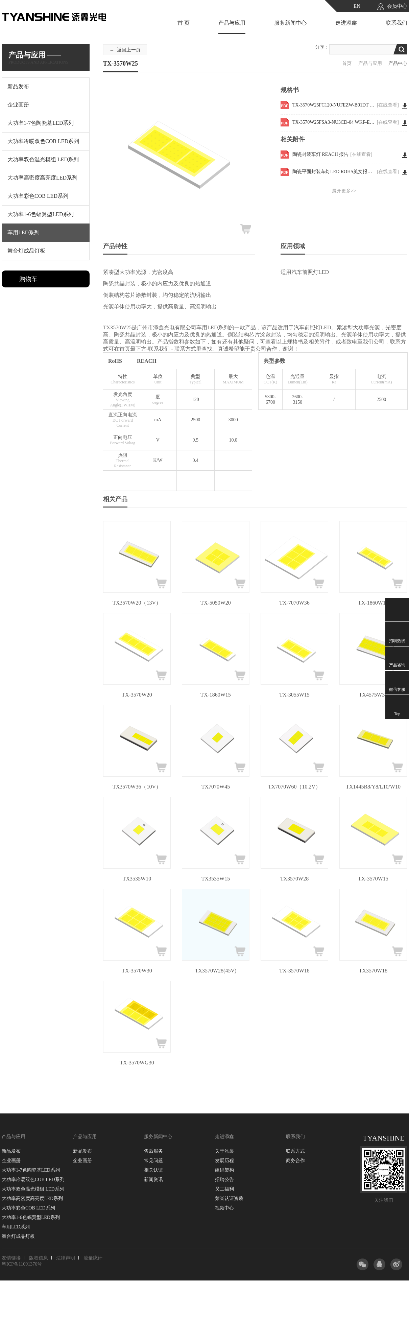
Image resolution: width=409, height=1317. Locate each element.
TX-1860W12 (373, 603)
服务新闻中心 (290, 23)
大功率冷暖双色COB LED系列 (33, 1179)
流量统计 (92, 1258)
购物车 (28, 279)
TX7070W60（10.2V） (294, 787)
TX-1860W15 (215, 695)
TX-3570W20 (137, 695)
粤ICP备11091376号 (22, 1264)
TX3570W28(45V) (216, 970)
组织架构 (224, 1170)
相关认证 (153, 1170)
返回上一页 (129, 49)
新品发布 (11, 1151)
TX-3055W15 (294, 695)
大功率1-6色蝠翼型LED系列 (31, 1217)
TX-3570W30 (137, 970)
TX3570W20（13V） (137, 603)
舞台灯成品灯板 (18, 1236)
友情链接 (11, 1258)
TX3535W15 (215, 878)
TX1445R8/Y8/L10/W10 (373, 787)
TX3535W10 (137, 878)
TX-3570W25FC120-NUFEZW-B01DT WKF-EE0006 (345, 105)
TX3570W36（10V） (137, 787)
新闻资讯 (153, 1179)
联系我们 (396, 23)
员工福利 (224, 1189)
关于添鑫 (224, 1151)
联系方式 (295, 1151)
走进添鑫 (346, 23)
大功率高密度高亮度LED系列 (32, 1198)
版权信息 (38, 1258)
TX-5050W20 (215, 603)
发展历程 (224, 1160)
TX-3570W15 (373, 878)
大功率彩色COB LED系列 (28, 1207)
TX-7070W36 (294, 603)
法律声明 (65, 1258)
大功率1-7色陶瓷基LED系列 (31, 1170)
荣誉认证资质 (229, 1198)
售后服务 (153, 1151)
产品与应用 (231, 23)
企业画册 (11, 1160)
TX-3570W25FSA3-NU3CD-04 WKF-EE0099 (345, 122)
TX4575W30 (373, 695)
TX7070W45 (215, 787)
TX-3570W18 (294, 970)
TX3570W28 (294, 878)
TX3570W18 (373, 970)
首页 (347, 63)
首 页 (183, 23)
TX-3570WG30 (137, 1062)
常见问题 (153, 1160)
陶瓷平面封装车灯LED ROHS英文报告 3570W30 (345, 172)
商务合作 (295, 1160)
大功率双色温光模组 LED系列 (33, 1189)
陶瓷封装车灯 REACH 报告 (332, 154)
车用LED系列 (16, 1226)
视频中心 (224, 1207)
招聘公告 (224, 1179)
